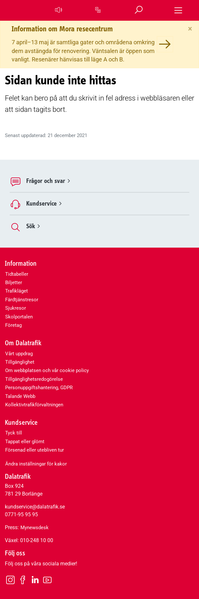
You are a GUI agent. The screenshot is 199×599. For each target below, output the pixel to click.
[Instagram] (10, 579)
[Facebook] (22, 579)
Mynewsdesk (34, 527)
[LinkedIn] (35, 580)
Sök (33, 226)
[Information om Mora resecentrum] (165, 44)
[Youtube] (47, 579)
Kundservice (44, 203)
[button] (58, 10)
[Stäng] (190, 29)
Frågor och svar (48, 180)
